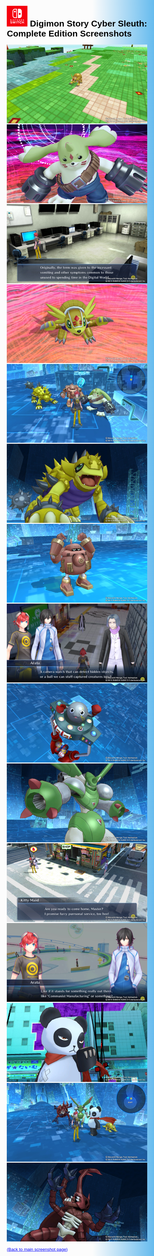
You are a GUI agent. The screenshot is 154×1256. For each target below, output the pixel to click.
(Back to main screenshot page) (37, 1249)
